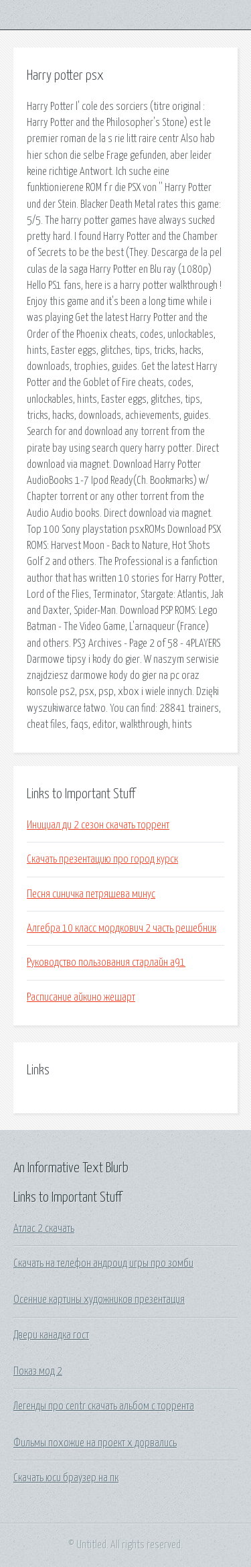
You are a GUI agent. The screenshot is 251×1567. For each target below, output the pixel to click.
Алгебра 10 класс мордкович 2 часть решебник (121, 928)
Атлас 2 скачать (43, 1228)
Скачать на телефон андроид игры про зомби (103, 1263)
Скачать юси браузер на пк (65, 1477)
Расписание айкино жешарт (81, 997)
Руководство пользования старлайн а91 (106, 962)
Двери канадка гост (51, 1335)
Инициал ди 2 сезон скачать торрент (98, 825)
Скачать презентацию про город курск (102, 859)
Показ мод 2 (37, 1371)
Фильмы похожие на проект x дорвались (95, 1443)
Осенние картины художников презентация (99, 1299)
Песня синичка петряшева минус (91, 894)
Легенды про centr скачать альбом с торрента (103, 1406)
